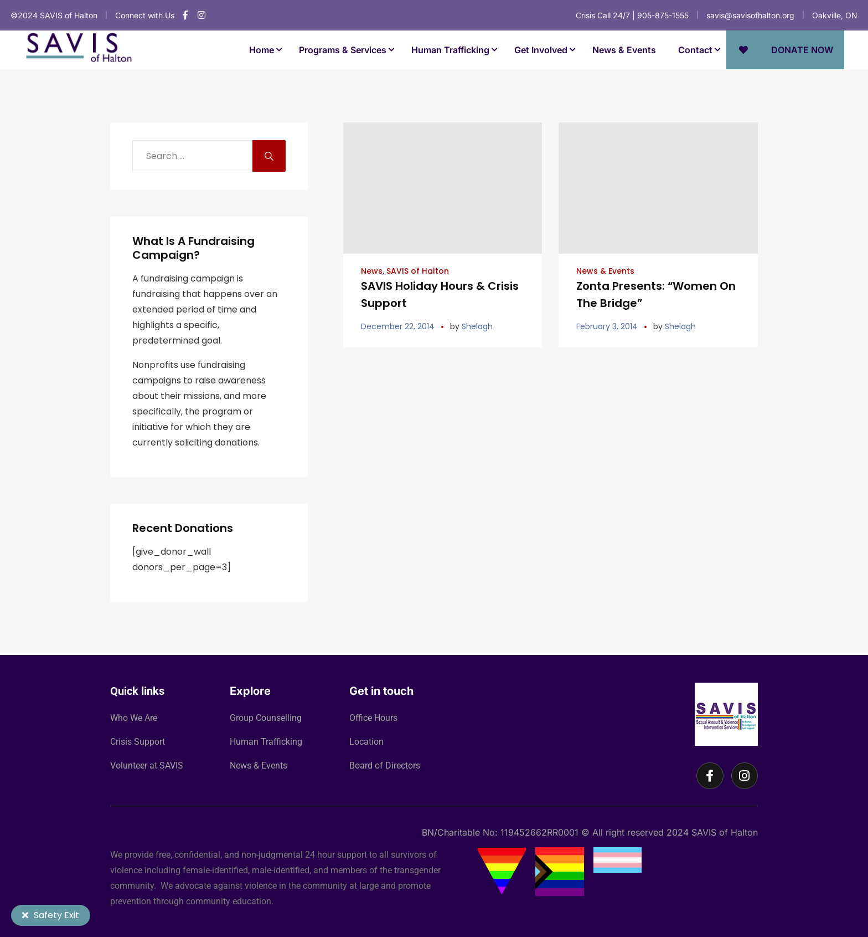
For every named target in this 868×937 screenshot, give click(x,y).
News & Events (605, 271)
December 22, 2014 (398, 324)
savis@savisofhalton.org (750, 15)
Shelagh (477, 324)
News (372, 271)
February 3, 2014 (607, 324)
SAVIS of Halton (417, 271)
